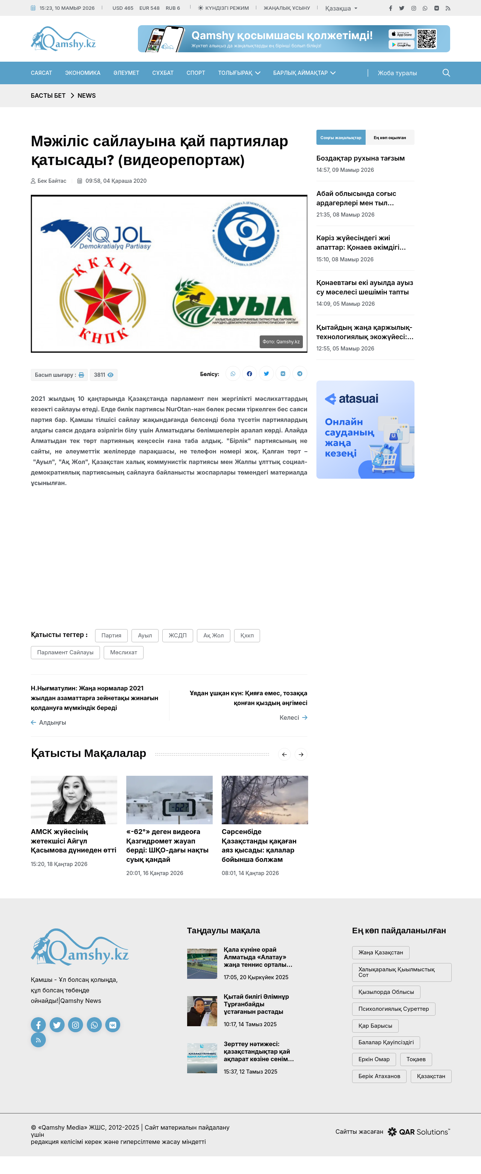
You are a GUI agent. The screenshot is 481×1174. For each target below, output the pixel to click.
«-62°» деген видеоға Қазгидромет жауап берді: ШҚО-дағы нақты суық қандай (167, 846)
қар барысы (375, 1026)
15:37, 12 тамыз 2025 (251, 1071)
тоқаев (416, 1060)
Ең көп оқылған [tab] (390, 137)
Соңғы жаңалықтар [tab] (341, 137)
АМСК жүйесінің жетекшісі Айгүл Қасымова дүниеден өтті (73, 841)
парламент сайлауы (65, 653)
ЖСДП (178, 636)
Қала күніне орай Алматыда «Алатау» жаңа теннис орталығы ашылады (259, 957)
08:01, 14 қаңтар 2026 (250, 873)
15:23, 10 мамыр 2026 (67, 8)
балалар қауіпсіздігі (386, 1043)
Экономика (82, 73)
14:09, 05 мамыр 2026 (345, 303)
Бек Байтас (49, 180)
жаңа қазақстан (380, 953)
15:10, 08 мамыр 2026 (345, 259)
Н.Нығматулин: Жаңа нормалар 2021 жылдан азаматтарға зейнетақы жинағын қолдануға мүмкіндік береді (94, 698)
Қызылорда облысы (386, 992)
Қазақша (339, 8)
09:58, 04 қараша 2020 (112, 180)
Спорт (196, 73)
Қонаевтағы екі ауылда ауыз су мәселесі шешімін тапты (364, 287)
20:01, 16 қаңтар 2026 (154, 873)
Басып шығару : (59, 375)
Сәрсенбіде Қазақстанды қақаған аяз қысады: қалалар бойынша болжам (259, 846)
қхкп (248, 636)
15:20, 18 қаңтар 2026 (59, 864)
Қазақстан (372, 1094)
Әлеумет (126, 73)
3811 (103, 375)
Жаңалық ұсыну (287, 8)
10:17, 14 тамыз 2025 (250, 1024)
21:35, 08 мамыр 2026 (345, 214)
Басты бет (48, 95)
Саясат (41, 73)
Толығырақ (235, 73)
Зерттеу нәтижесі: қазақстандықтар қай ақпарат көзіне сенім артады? (257, 1051)
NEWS (86, 95)
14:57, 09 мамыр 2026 (345, 170)
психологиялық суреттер (394, 1009)
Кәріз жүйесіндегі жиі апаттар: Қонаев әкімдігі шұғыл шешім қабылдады (360, 243)
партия (111, 636)
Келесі (293, 718)
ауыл (145, 636)
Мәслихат (124, 653)
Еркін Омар (374, 1060)
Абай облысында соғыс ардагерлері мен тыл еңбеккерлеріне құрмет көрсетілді (357, 199)
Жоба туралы (397, 73)
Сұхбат (163, 73)
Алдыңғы (48, 723)
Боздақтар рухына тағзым (360, 158)
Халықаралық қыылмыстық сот (396, 972)
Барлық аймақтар (300, 73)
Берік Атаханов (379, 1077)
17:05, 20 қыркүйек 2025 (256, 977)
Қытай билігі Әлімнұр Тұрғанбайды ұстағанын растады (256, 1004)
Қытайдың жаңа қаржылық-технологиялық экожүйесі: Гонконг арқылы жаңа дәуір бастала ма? (364, 332)
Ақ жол (214, 636)
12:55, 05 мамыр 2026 (345, 348)
